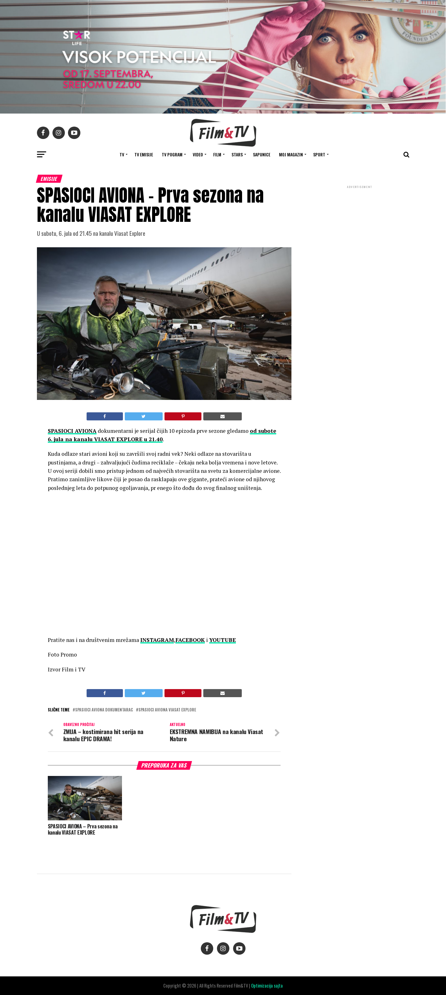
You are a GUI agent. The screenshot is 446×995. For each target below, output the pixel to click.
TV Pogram (172, 154)
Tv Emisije (143, 154)
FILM (217, 154)
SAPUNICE (261, 154)
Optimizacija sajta (267, 985)
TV (121, 154)
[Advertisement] (359, 231)
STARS (237, 154)
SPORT (319, 154)
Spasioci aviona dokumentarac (104, 710)
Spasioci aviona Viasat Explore (167, 710)
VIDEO (198, 154)
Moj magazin (291, 154)
